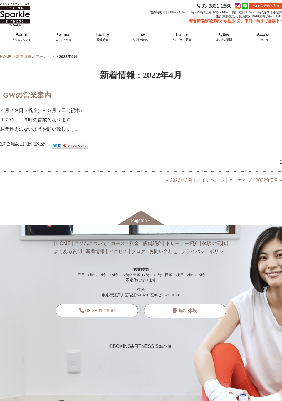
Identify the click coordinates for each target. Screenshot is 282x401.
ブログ (138, 251)
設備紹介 (152, 243)
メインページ (210, 180)
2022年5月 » (269, 180)
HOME (5, 56)
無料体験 (185, 310)
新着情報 (23, 56)
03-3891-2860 (97, 310)
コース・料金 (125, 243)
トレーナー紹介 (182, 243)
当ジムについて (90, 243)
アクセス (117, 251)
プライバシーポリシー (204, 251)
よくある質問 (68, 251)
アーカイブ (45, 56)
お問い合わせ (163, 251)
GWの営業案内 (27, 95)
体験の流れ (214, 243)
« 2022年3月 (179, 180)
